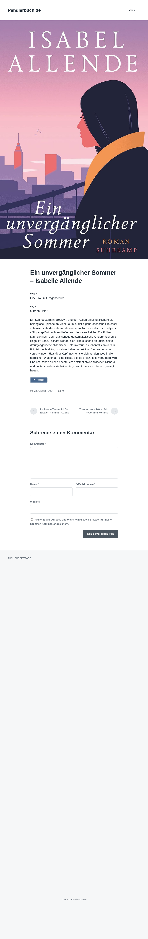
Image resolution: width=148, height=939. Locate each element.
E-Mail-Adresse (85, 484)
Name (34, 484)
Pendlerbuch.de (24, 10)
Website (35, 502)
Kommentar (38, 444)
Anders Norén (79, 932)
